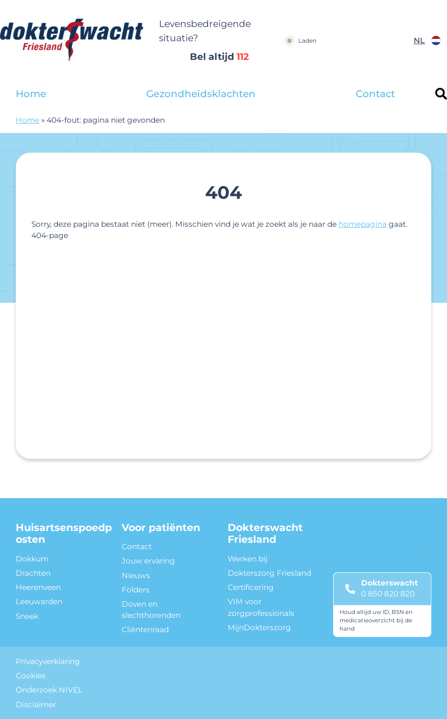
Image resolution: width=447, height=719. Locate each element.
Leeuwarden (39, 601)
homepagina (363, 224)
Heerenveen (38, 587)
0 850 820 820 (388, 593)
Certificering (251, 587)
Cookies (31, 675)
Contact (375, 94)
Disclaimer (36, 704)
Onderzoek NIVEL (49, 689)
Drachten (33, 573)
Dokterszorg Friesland (269, 573)
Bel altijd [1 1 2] (219, 56)
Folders (136, 589)
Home (31, 94)
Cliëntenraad (145, 629)
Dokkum (32, 558)
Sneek (27, 616)
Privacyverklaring (48, 661)
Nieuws (136, 575)
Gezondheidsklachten (201, 94)
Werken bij (247, 558)
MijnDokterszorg (259, 627)
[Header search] (441, 93)
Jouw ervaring (148, 560)
